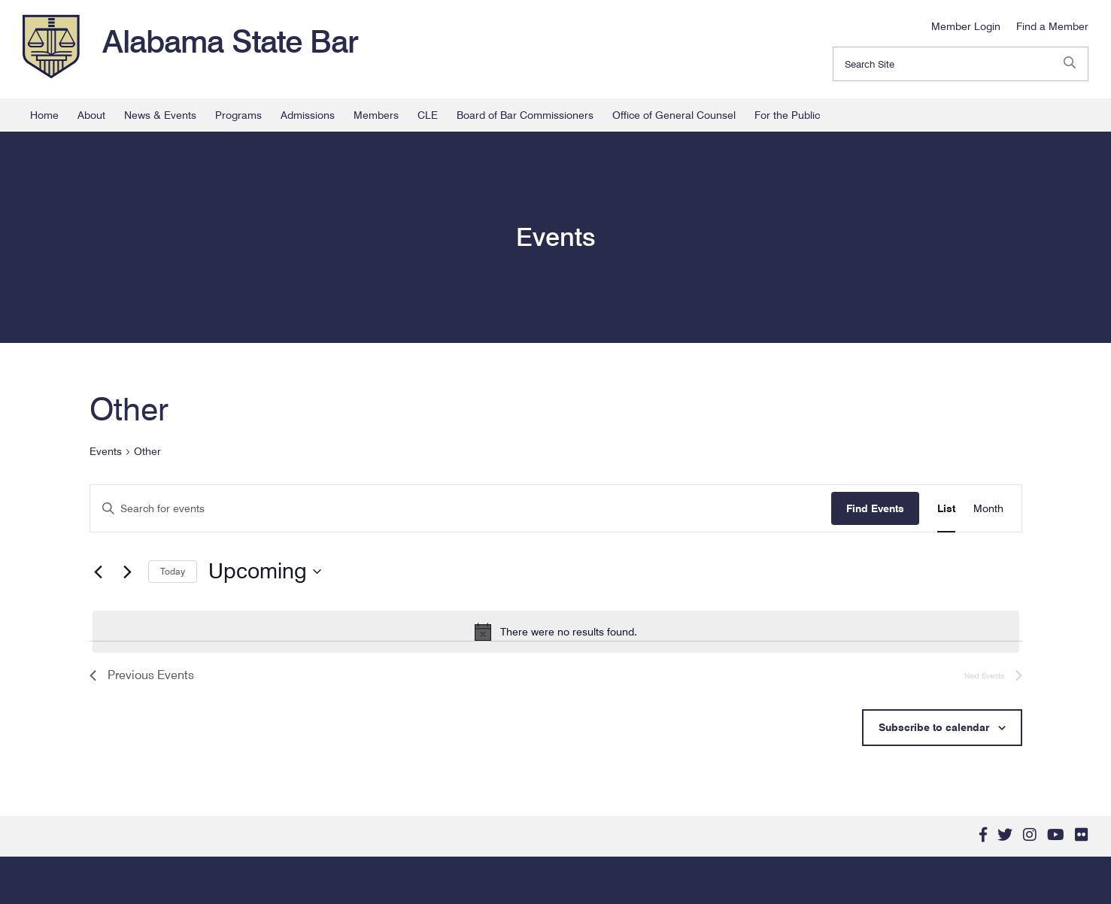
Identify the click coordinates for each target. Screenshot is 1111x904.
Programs (238, 115)
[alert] (556, 632)
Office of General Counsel (674, 115)
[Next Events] (128, 572)
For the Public (787, 115)
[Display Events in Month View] (988, 508)
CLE (427, 115)
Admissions (308, 115)
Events (106, 451)
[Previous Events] (99, 572)
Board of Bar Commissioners (525, 115)
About (91, 115)
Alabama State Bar (230, 41)
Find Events (875, 508)
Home (44, 115)
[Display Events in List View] (946, 508)
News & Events (160, 115)
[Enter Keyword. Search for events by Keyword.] (460, 508)
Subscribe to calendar (934, 727)
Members (376, 115)
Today (172, 571)
